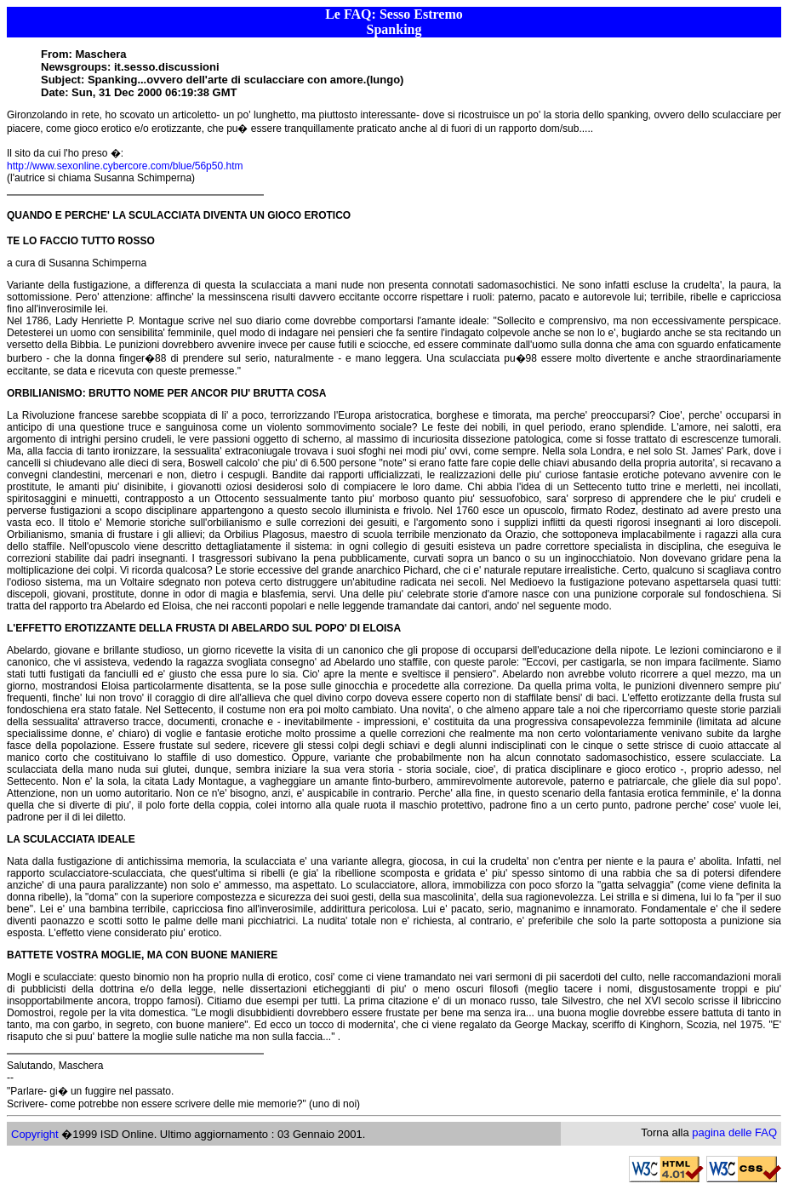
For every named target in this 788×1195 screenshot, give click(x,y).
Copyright (35, 1134)
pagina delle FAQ (734, 1132)
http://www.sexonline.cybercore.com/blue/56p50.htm (125, 166)
